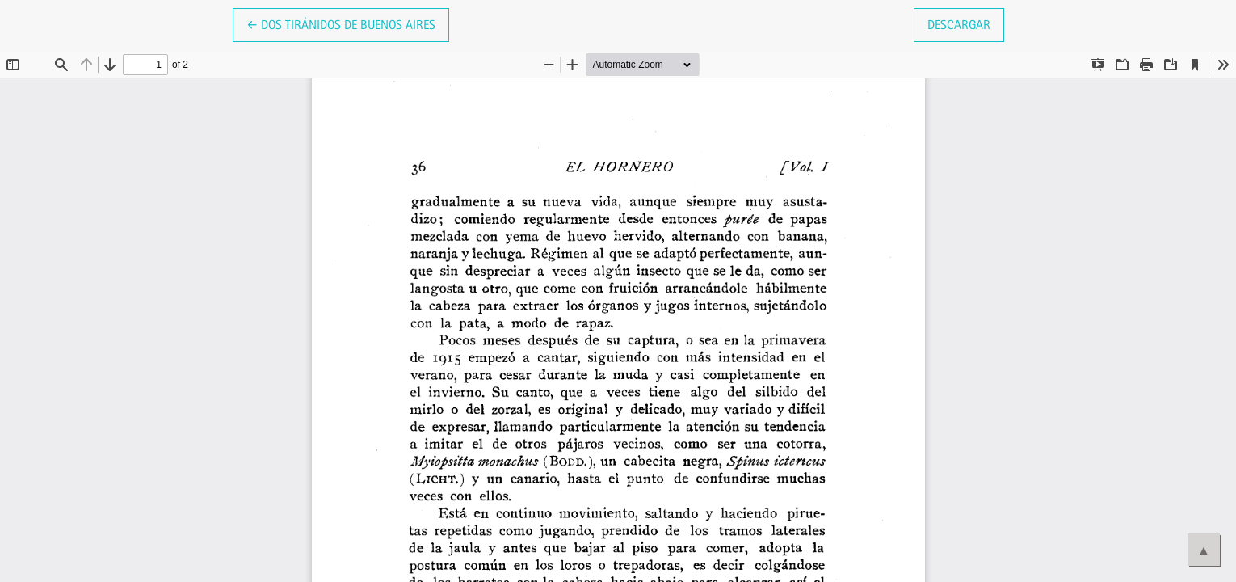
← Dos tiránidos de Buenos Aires (347, 23)
